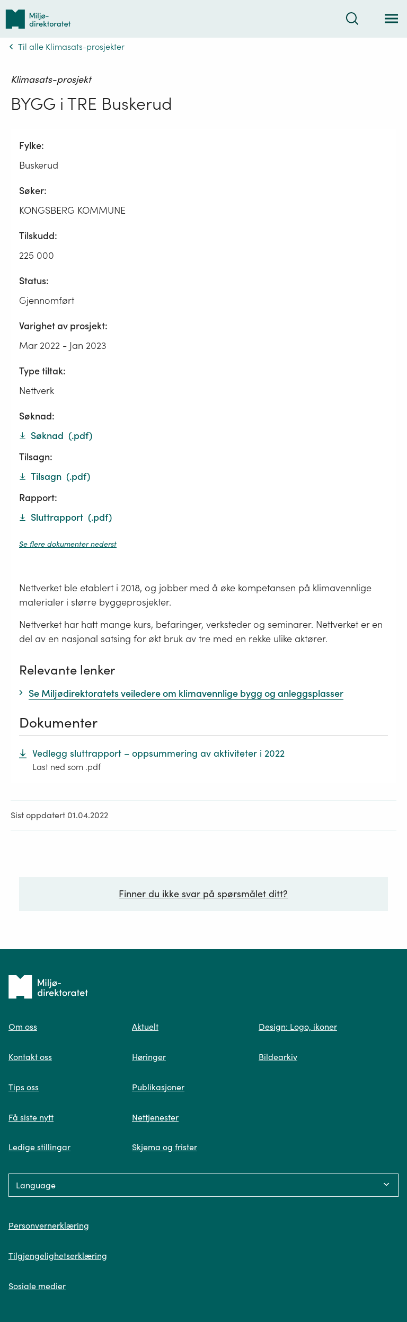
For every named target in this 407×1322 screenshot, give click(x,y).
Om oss (22, 1026)
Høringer (149, 1057)
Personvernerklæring (48, 1225)
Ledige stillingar (39, 1147)
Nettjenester (155, 1117)
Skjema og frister (164, 1147)
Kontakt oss (30, 1057)
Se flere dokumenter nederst (68, 544)
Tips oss (23, 1087)
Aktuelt (145, 1026)
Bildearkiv (278, 1057)
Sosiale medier (37, 1286)
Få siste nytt (31, 1117)
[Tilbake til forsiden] (38, 19)
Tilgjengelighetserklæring (57, 1255)
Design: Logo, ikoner (298, 1026)
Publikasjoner (158, 1087)
